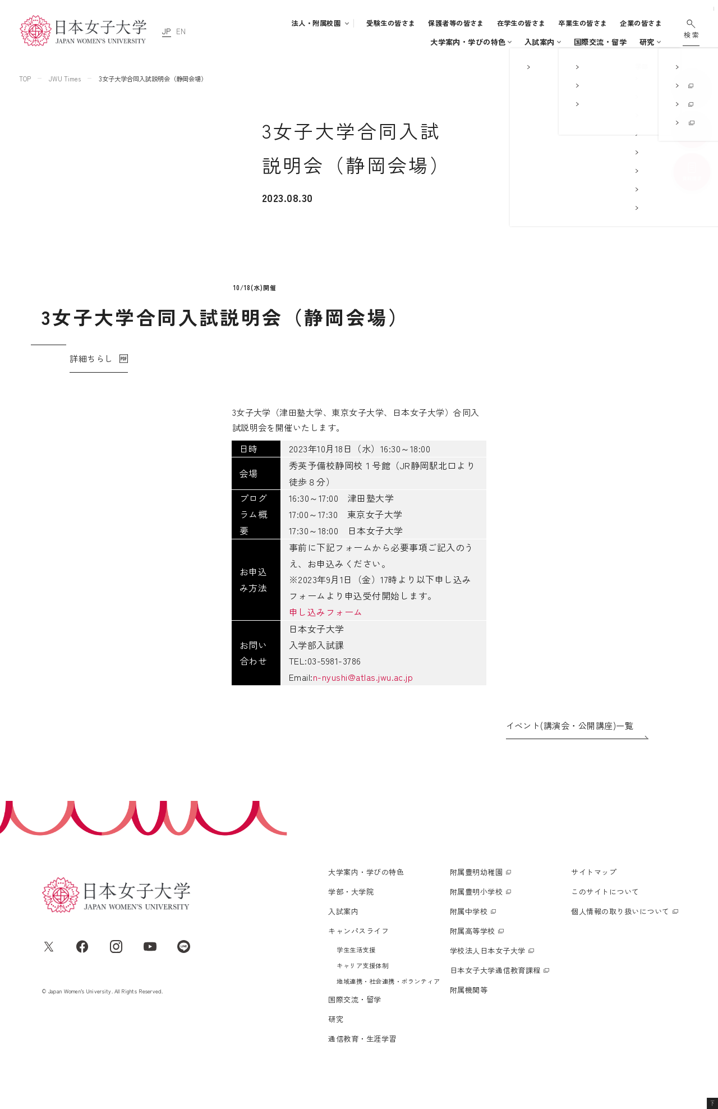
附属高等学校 (472, 952)
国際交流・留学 (517, 41)
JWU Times (65, 78)
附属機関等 (468, 1011)
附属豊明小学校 (476, 913)
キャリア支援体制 (362, 987)
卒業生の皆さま (582, 23)
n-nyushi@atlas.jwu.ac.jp (239, 674)
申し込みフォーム (202, 609)
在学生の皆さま (521, 23)
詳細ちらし (91, 389)
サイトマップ (593, 893)
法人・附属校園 (316, 23)
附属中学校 (468, 933)
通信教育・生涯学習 (618, 41)
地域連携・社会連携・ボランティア (388, 1002)
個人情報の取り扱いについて (620, 933)
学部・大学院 (323, 41)
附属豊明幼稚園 (476, 893)
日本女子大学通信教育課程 (495, 992)
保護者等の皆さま (456, 23)
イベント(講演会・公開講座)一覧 (570, 723)
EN (181, 31)
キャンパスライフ (439, 41)
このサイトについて (605, 913)
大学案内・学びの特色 (250, 41)
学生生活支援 (356, 971)
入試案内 (382, 41)
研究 (564, 41)
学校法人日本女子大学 (488, 972)
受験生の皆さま (390, 23)
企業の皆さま (641, 23)
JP (166, 31)
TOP (25, 78)
